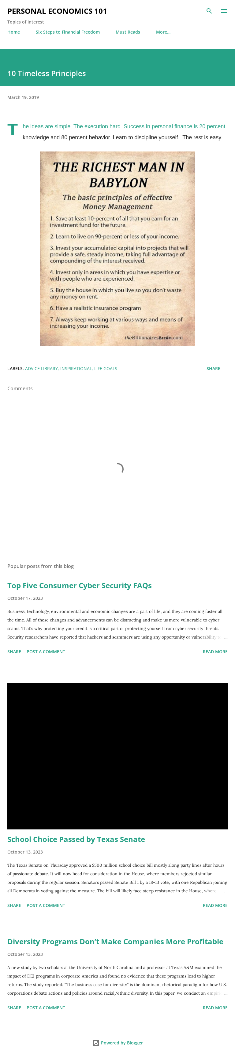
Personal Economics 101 (57, 11)
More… (163, 32)
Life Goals (105, 368)
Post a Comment (46, 651)
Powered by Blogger (117, 1043)
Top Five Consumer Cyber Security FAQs (79, 585)
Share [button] (213, 368)
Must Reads (128, 32)
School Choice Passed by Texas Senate (76, 839)
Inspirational (76, 368)
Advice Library (41, 368)
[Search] (209, 11)
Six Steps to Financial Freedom (68, 32)
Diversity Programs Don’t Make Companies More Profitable (115, 941)
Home (13, 32)
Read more (215, 651)
